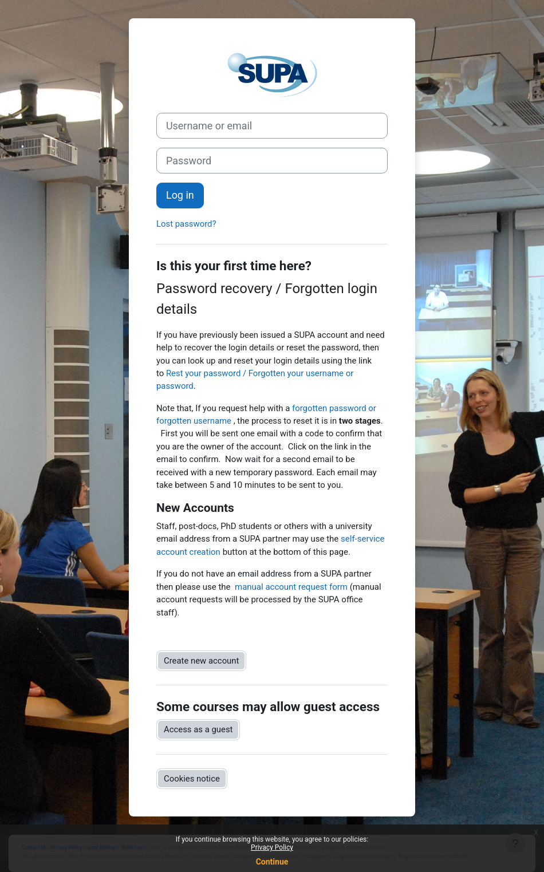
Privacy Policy (272, 847)
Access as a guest (198, 729)
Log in (180, 195)
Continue (272, 861)
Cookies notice (192, 779)
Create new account (201, 661)
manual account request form (291, 587)
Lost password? (186, 224)
